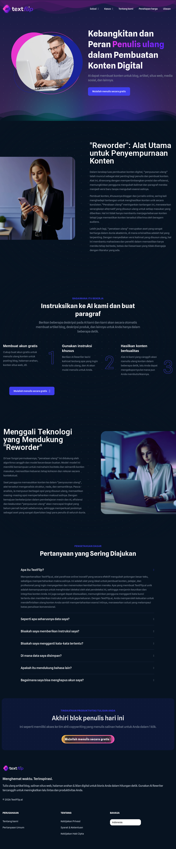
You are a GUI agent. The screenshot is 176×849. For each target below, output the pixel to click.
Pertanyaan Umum (13, 827)
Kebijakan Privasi (70, 821)
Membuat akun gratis (20, 346)
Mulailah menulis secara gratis (109, 91)
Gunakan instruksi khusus (77, 348)
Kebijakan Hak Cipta (72, 833)
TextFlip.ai (17, 799)
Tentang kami (10, 821)
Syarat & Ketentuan (72, 827)
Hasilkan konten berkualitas (134, 348)
